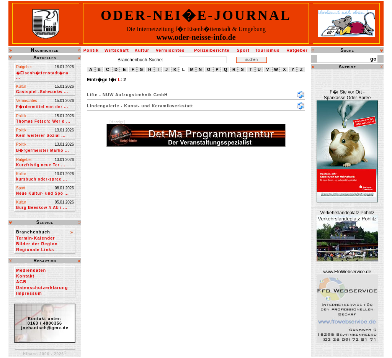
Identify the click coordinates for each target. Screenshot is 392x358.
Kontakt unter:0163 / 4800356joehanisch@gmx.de (45, 323)
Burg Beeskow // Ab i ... (41, 207)
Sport (243, 50)
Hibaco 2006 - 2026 (45, 354)
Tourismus (267, 50)
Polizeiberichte (212, 50)
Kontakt (25, 276)
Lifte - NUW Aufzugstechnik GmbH (127, 94)
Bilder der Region (37, 243)
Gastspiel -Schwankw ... (42, 92)
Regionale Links (35, 249)
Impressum (29, 293)
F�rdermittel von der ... (42, 107)
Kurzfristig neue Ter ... (40, 165)
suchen (251, 59)
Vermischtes (170, 50)
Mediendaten (31, 270)
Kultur (142, 50)
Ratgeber (297, 50)
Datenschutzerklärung (42, 287)
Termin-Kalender (35, 238)
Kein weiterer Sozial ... (41, 135)
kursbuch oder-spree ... (41, 179)
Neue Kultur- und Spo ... (42, 193)
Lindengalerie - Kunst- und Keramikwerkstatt (140, 105)
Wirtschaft (117, 50)
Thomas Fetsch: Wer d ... (43, 121)
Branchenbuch (33, 232)
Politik (91, 50)
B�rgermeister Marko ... (42, 150)
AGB (21, 281)
